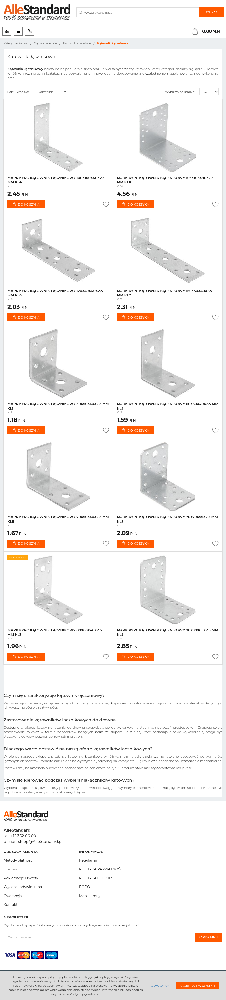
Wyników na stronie (180, 92)
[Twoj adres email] (99, 937)
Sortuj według (18, 92)
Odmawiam (160, 985)
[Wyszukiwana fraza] (137, 12)
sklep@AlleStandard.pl (40, 841)
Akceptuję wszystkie (197, 985)
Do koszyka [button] (26, 204)
